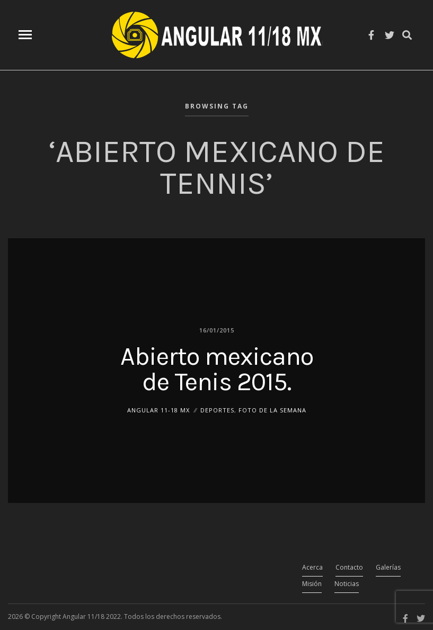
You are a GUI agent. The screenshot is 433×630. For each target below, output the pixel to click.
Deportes (217, 409)
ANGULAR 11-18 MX (158, 409)
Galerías (388, 567)
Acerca (312, 567)
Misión (312, 583)
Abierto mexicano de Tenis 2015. (216, 368)
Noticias (346, 583)
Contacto (349, 567)
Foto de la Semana (272, 409)
